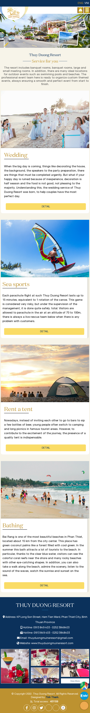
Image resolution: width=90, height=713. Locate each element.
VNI (87, 2)
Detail (46, 206)
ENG (80, 2)
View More (75, 681)
